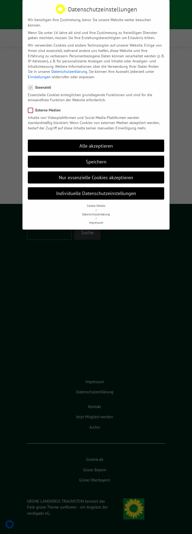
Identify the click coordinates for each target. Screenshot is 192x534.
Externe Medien (46, 106)
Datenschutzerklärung (69, 67)
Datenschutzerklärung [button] (96, 210)
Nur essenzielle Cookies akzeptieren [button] (96, 174)
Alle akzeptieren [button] (96, 142)
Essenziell (41, 83)
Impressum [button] (96, 219)
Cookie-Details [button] (96, 202)
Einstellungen (39, 73)
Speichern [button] (96, 158)
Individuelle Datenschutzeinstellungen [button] (96, 189)
